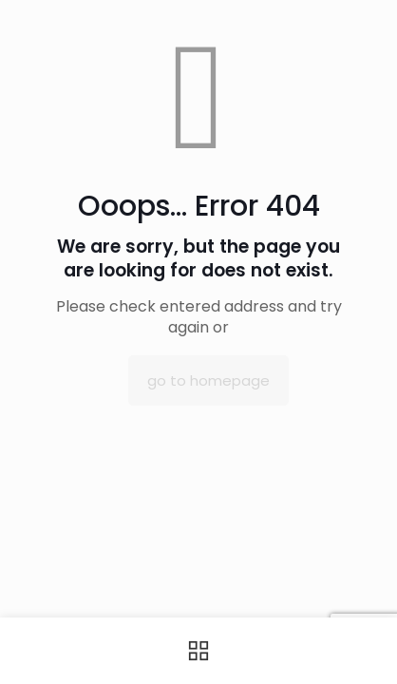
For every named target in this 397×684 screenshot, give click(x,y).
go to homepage (208, 380)
